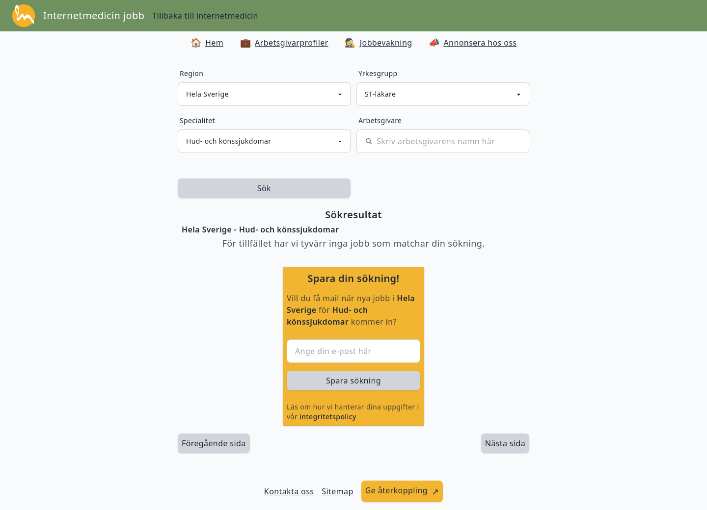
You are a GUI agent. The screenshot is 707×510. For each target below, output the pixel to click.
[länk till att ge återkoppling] (402, 491)
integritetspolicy (327, 416)
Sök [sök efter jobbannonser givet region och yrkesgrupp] (264, 188)
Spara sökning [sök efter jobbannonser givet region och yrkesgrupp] (353, 380)
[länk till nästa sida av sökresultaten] (505, 443)
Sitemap (337, 491)
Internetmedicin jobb (93, 15)
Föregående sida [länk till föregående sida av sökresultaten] (214, 443)
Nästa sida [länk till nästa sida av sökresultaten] (505, 443)
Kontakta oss (289, 491)
